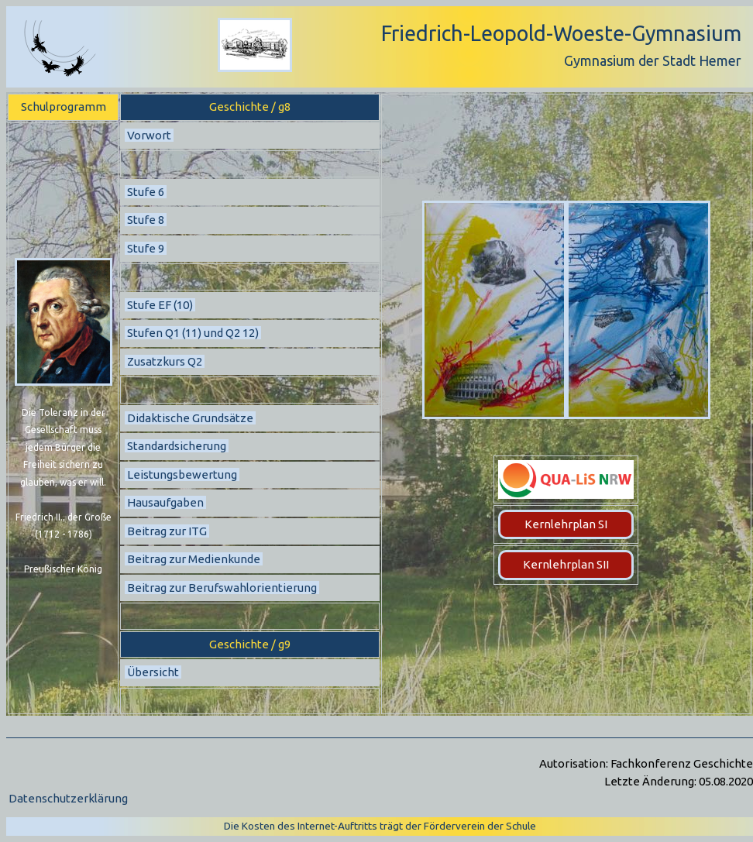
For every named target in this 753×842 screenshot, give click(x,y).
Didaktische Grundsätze (190, 417)
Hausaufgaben (165, 502)
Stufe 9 (145, 248)
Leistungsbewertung (182, 474)
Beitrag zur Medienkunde (193, 558)
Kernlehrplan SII (566, 564)
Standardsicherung (176, 445)
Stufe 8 (145, 219)
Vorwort (149, 135)
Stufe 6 (145, 191)
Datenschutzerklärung (68, 798)
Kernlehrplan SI (565, 524)
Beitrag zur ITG (167, 531)
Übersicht (153, 672)
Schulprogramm (63, 106)
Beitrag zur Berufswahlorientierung (222, 587)
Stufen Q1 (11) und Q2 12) (193, 332)
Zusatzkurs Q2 (164, 361)
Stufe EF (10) (160, 304)
